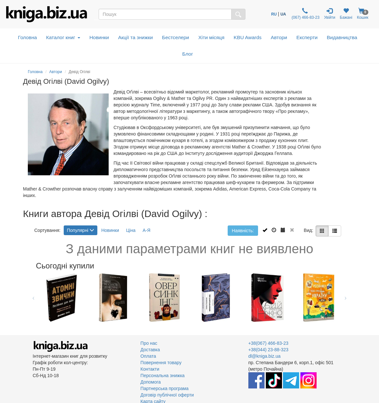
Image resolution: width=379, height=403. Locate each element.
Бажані (346, 14)
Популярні (80, 230)
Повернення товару (160, 362)
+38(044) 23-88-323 (268, 349)
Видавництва (342, 37)
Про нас (148, 343)
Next (345, 297)
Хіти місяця (211, 37)
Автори (279, 37)
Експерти (307, 37)
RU (273, 14)
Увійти (329, 14)
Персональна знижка (162, 375)
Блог (187, 54)
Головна (27, 37)
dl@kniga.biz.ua (264, 356)
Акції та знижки (135, 37)
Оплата (148, 356)
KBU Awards (248, 37)
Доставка (150, 349)
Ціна (130, 230)
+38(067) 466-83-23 (268, 343)
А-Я (146, 230)
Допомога (150, 382)
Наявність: (243, 230)
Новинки (99, 37)
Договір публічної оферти (167, 395)
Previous (33, 297)
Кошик (362, 14)
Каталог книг (63, 37)
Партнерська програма (164, 388)
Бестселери (175, 37)
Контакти (149, 369)
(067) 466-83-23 (305, 14)
